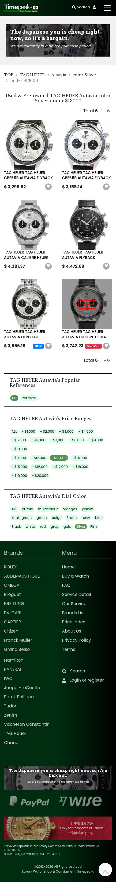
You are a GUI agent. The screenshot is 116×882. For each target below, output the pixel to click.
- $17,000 (60, 466)
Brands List (73, 613)
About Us (71, 631)
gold (67, 526)
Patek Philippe (19, 697)
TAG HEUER (32, 74)
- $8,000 (76, 440)
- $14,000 (79, 457)
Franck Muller (18, 640)
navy (86, 517)
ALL (14, 398)
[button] (48, 186)
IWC (8, 678)
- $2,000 (47, 431)
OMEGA (12, 585)
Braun (71, 517)
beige (57, 517)
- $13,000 (59, 457)
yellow (87, 509)
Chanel (12, 742)
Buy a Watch (75, 576)
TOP (8, 74)
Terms (68, 649)
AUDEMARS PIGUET (23, 576)
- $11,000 (19, 457)
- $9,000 (96, 440)
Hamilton (14, 660)
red (43, 526)
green (42, 517)
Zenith (10, 715)
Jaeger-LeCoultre (23, 688)
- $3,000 (66, 431)
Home (68, 567)
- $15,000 (19, 466)
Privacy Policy (76, 640)
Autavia (58, 74)
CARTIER (12, 622)
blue (99, 517)
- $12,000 (38, 457)
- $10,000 (19, 449)
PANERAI (12, 669)
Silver (80, 526)
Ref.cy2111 (29, 398)
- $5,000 (19, 440)
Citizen (11, 631)
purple (27, 509)
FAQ (66, 585)
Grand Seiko (17, 649)
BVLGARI (12, 613)
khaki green (22, 517)
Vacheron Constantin (27, 724)
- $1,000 (28, 431)
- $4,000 (85, 431)
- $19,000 (19, 475)
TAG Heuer (15, 733)
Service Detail (76, 594)
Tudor (10, 706)
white (30, 526)
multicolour (48, 509)
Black (16, 526)
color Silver (84, 74)
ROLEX (10, 567)
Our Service (74, 603)
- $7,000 (57, 440)
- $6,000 (38, 440)
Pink (93, 526)
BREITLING (14, 603)
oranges (70, 509)
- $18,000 (80, 466)
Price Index (73, 622)
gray (55, 526)
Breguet (12, 594)
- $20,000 (40, 475)
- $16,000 (39, 466)
